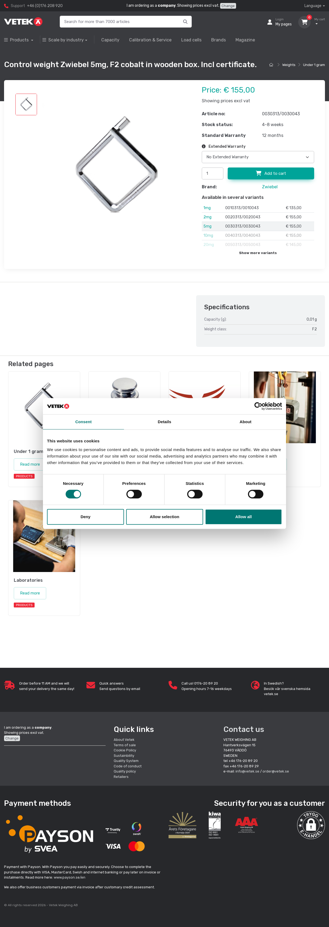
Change (228, 6)
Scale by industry (63, 39)
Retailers (121, 777)
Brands (218, 39)
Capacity (110, 39)
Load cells (191, 39)
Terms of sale (125, 745)
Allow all (243, 516)
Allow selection (164, 516)
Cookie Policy (125, 750)
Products (17, 39)
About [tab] (245, 421)
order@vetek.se (276, 771)
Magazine (245, 39)
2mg (207, 217)
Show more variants (258, 253)
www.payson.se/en (69, 877)
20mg (208, 244)
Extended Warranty (224, 146)
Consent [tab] (83, 421)
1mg (207, 208)
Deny (85, 516)
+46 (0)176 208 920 (45, 6)
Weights (289, 65)
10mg (208, 235)
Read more (30, 464)
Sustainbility (124, 756)
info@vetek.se (247, 771)
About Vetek (124, 740)
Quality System (126, 761)
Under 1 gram (314, 65)
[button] (311, 825)
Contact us (243, 729)
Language (312, 6)
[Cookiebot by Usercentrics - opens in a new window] (258, 406)
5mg (207, 226)
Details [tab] (164, 421)
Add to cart (271, 173)
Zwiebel (270, 186)
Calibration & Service (150, 39)
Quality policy (125, 771)
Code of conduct (128, 766)
